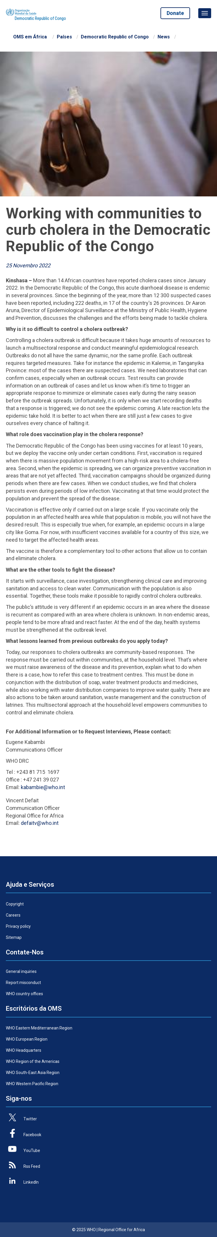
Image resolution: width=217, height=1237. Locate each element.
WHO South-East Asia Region (32, 1072)
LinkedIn (31, 1182)
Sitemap (14, 937)
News (164, 37)
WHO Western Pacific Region (32, 1083)
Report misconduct (23, 982)
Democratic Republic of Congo (115, 37)
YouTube (31, 1150)
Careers (13, 915)
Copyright (15, 904)
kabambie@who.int (43, 787)
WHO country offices (24, 993)
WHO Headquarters (23, 1050)
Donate (174, 13)
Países (64, 37)
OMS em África (30, 37)
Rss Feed (31, 1166)
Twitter (30, 1119)
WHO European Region (26, 1039)
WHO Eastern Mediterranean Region (39, 1028)
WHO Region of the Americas (32, 1061)
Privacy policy (18, 926)
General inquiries (21, 971)
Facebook (32, 1134)
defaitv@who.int (40, 823)
